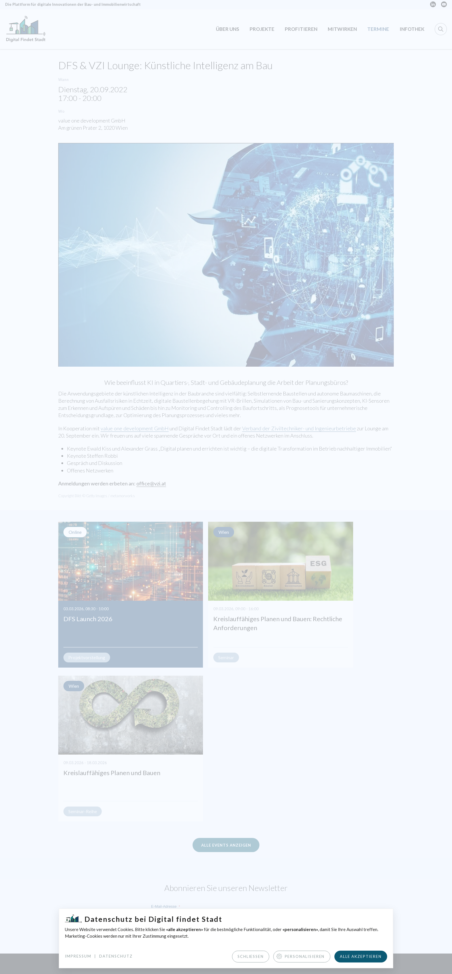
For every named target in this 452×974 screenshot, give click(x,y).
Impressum (78, 956)
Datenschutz (116, 956)
